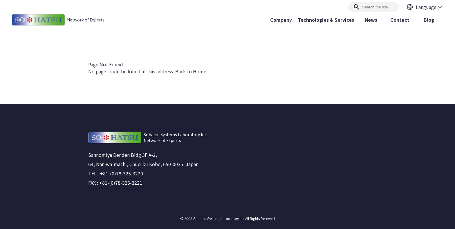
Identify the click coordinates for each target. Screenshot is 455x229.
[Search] (373, 7)
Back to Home (190, 71)
